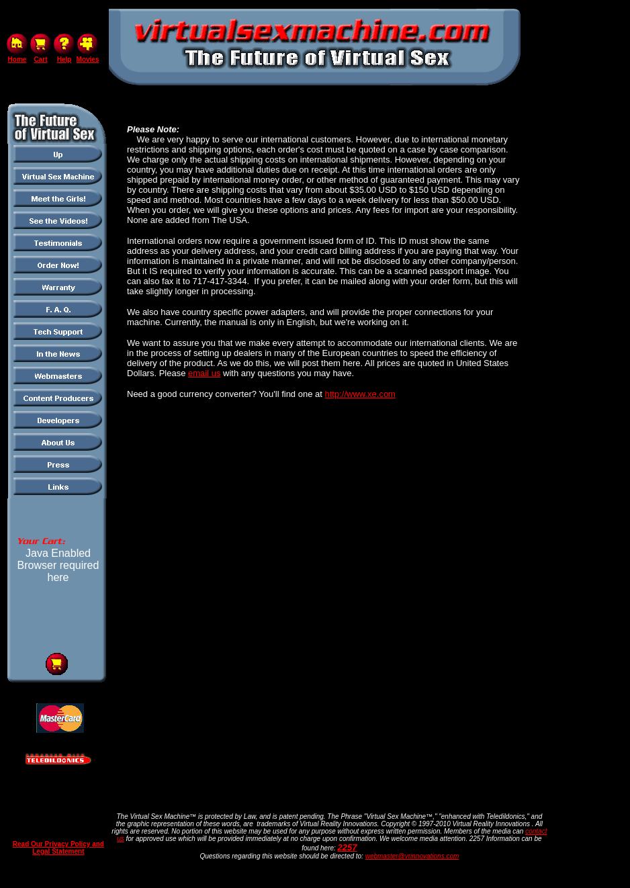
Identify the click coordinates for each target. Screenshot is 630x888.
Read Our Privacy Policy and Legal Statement (58, 847)
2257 (347, 847)
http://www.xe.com (359, 394)
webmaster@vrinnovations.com (412, 856)
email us (204, 373)
